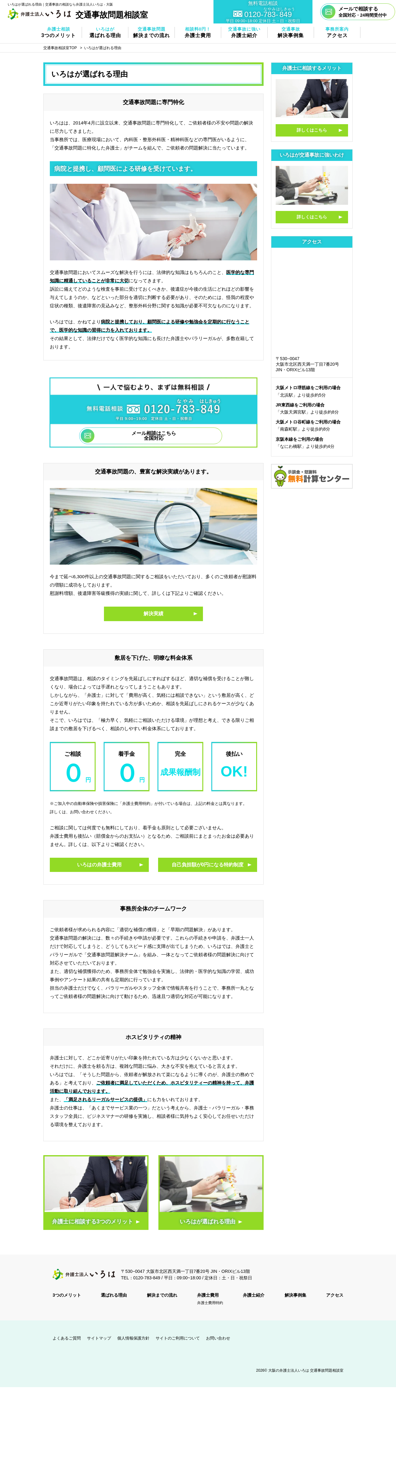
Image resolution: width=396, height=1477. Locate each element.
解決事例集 (295, 1295)
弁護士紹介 (254, 1295)
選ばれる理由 (114, 1295)
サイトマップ (99, 1338)
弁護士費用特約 (210, 1303)
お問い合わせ (218, 1338)
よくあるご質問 (67, 1338)
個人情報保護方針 (133, 1338)
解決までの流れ (162, 1295)
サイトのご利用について (178, 1338)
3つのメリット (67, 1295)
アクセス (334, 1295)
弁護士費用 (208, 1295)
